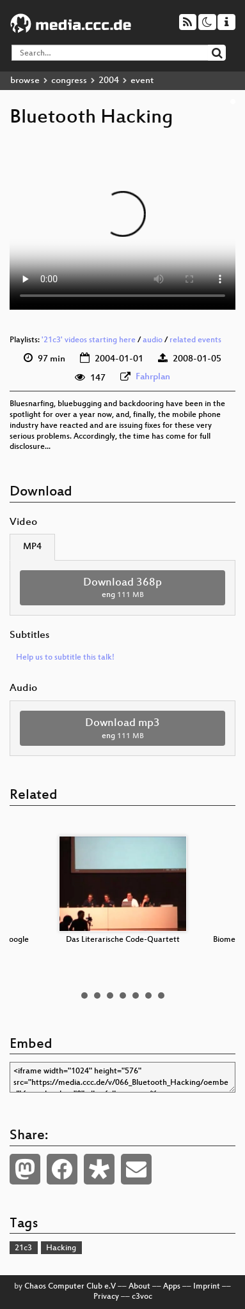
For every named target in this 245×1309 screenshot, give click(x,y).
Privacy (106, 1296)
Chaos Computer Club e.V (70, 1286)
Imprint (206, 1286)
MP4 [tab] (32, 546)
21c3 (23, 1248)
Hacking (61, 1248)
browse (25, 80)
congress (69, 80)
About (139, 1286)
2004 (109, 80)
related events (195, 340)
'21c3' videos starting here (89, 340)
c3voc (142, 1296)
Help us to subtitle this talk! (65, 657)
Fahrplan (153, 377)
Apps (171, 1286)
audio (152, 340)
